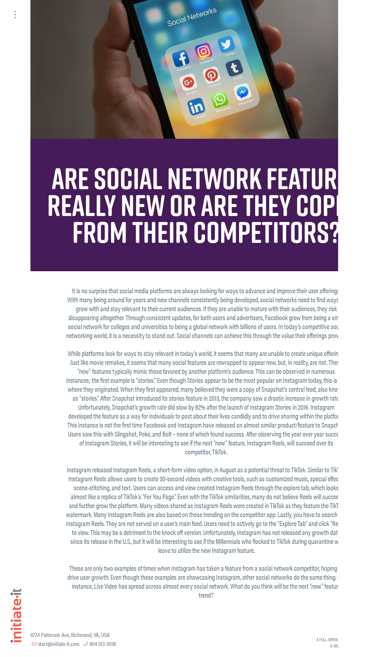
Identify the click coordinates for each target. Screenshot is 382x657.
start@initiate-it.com (58, 643)
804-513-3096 (103, 643)
